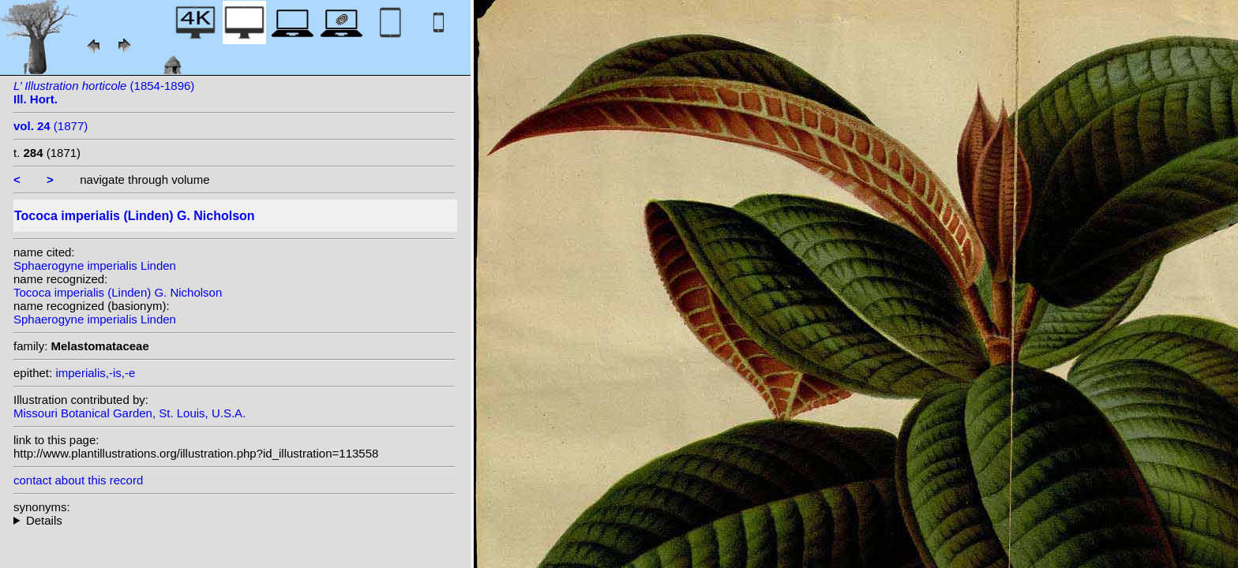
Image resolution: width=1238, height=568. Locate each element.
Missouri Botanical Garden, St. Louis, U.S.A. (129, 413)
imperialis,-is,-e (95, 372)
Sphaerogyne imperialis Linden (94, 265)
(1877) (50, 126)
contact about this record (78, 480)
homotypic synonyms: (234, 520)
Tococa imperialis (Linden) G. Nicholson (117, 292)
